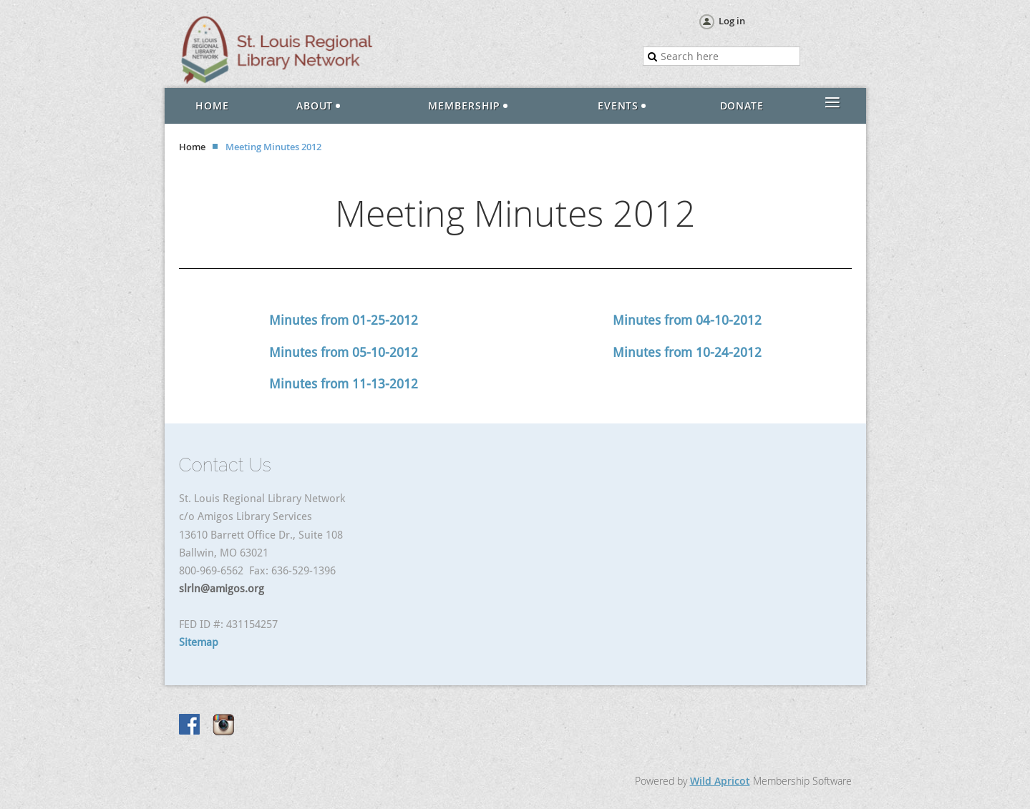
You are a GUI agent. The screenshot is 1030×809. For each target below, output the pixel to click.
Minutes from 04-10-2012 (687, 320)
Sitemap (198, 642)
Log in (732, 20)
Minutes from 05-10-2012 (343, 352)
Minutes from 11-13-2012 (343, 383)
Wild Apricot (720, 781)
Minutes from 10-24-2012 (687, 352)
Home (192, 146)
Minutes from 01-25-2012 (343, 320)
